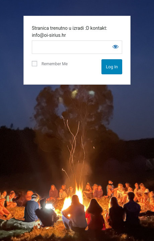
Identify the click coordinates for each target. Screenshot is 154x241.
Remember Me (50, 63)
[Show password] (115, 46)
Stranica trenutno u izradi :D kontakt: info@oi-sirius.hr (69, 31)
